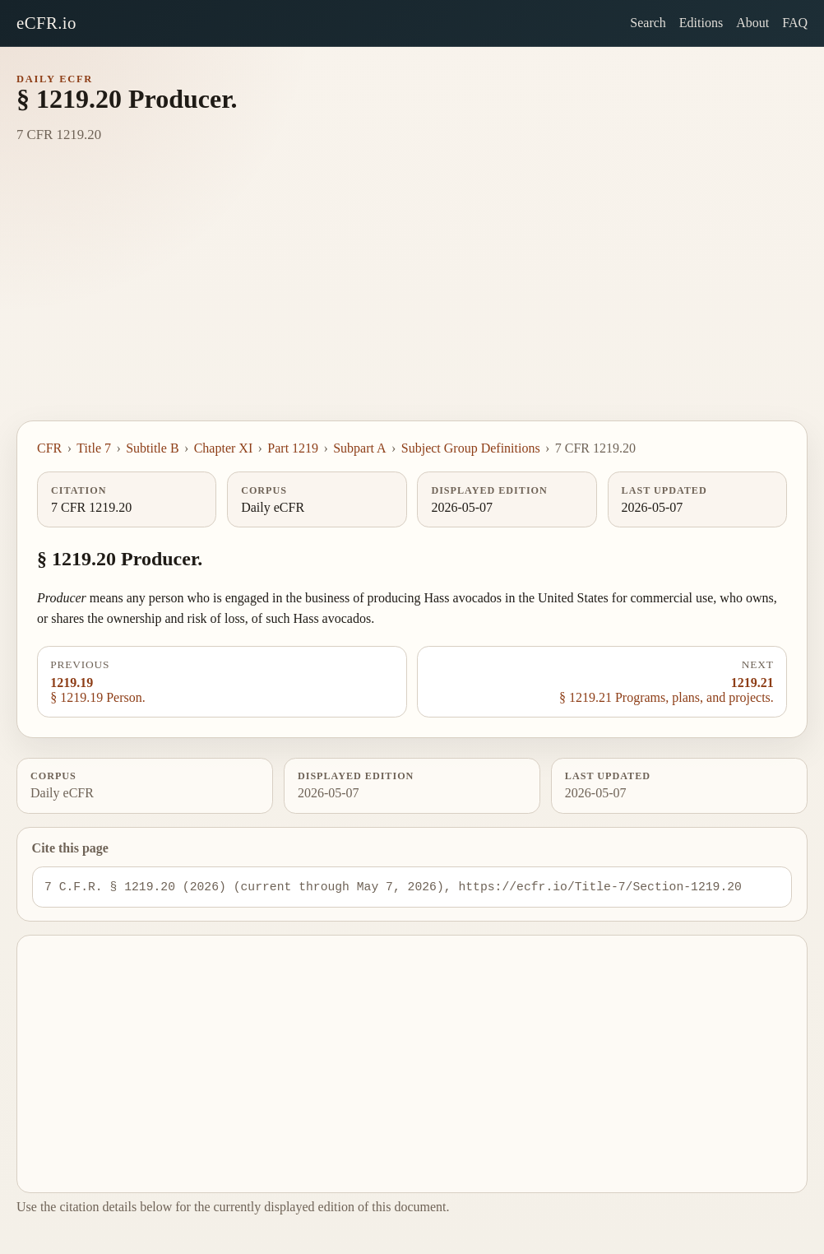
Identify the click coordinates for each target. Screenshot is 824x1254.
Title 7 (93, 448)
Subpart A (359, 448)
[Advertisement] (412, 297)
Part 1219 (292, 448)
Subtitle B (152, 448)
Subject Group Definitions (470, 448)
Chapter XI (223, 448)
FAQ (795, 23)
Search (648, 23)
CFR (49, 448)
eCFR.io (46, 22)
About (752, 23)
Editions (701, 23)
